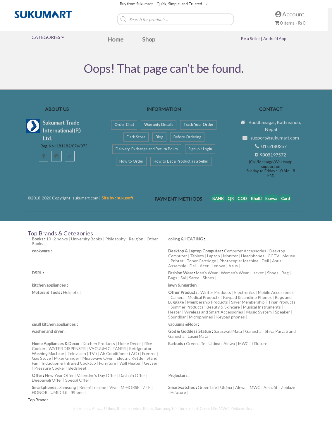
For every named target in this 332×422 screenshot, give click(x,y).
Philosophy (115, 238)
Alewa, (98, 408)
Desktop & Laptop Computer (194, 250)
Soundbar (177, 316)
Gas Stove (41, 358)
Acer (204, 265)
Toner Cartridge (201, 260)
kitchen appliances (49, 285)
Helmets (71, 292)
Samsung (67, 387)
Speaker (282, 311)
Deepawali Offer (47, 380)
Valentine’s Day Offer (96, 375)
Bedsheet (77, 368)
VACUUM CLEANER (107, 348)
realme (100, 387)
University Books (86, 238)
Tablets (197, 255)
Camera (178, 297)
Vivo (113, 387)
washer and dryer (47, 331)
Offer (37, 375)
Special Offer (77, 380)
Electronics (244, 292)
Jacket (258, 272)
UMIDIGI (59, 392)
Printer (177, 260)
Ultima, (110, 408)
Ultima (214, 343)
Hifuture (259, 343)
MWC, (224, 408)
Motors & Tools (46, 292)
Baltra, (149, 408)
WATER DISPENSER (67, 348)
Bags (172, 277)
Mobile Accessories (276, 292)
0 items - (290, 22)
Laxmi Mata (198, 336)
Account (290, 14)
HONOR (39, 392)
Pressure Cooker (49, 368)
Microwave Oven (97, 358)
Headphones (252, 255)
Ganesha (253, 331)
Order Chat (124, 124)
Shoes (272, 272)
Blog (159, 137)
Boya (250, 408)
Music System (259, 311)
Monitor (230, 255)
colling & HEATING (185, 238)
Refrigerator (140, 348)
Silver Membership (248, 301)
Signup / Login (200, 149)
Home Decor (129, 343)
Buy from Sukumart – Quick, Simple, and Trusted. (161, 4)
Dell (265, 260)
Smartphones (44, 387)
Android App (274, 38)
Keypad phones (230, 316)
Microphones (201, 316)
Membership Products (207, 301)
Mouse (289, 255)
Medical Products (204, 297)
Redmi (85, 387)
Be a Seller (251, 38)
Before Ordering (187, 137)
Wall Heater (130, 363)
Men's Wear (207, 272)
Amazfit (271, 387)
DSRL (37, 272)
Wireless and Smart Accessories (213, 311)
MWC (243, 343)
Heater (174, 311)
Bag (285, 272)
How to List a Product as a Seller (181, 161)
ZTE (147, 387)
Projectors (177, 375)
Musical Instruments (262, 306)
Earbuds (175, 343)
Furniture (107, 363)
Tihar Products (281, 301)
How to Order (131, 161)
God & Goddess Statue (189, 331)
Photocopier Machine (239, 260)
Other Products (182, 292)
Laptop (213, 255)
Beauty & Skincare (223, 306)
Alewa (229, 343)
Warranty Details (158, 124)
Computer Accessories (245, 250)
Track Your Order (198, 124)
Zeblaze (288, 387)
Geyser (150, 363)
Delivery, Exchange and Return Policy (147, 149)
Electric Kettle (130, 358)
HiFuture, (180, 408)
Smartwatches (181, 387)
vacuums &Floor (182, 324)
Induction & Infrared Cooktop (69, 363)
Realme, (124, 408)
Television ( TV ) (82, 353)
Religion (136, 238)
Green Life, (209, 408)
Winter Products (215, 292)
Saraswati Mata (228, 331)
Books (37, 238)
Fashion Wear (180, 272)
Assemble (177, 265)
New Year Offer (59, 375)
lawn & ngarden (182, 285)
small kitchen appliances (54, 324)
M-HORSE (130, 387)
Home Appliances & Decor (56, 343)
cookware (41, 250)
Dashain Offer (132, 375)
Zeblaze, (238, 408)
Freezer (149, 353)
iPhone (77, 392)
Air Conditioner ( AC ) (119, 353)
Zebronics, (82, 408)
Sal (183, 277)
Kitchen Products (98, 343)
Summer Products (187, 306)
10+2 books (57, 238)
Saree (194, 277)
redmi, (137, 408)
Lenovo (218, 265)
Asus (276, 260)
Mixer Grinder (66, 358)
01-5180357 (274, 146)
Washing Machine (48, 353)
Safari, (194, 408)
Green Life (195, 343)
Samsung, (163, 408)
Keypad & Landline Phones (247, 297)
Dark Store (136, 137)
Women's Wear (235, 272)
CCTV (273, 255)
